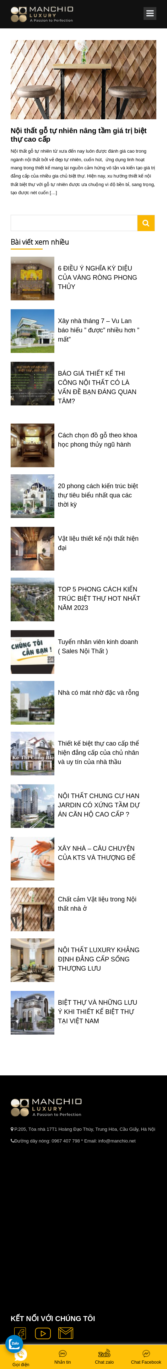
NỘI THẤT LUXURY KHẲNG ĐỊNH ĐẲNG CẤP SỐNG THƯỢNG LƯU (99, 959)
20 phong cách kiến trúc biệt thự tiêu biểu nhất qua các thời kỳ (98, 495)
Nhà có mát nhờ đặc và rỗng (98, 692)
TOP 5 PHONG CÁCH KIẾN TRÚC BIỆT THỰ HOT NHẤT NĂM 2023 (99, 598)
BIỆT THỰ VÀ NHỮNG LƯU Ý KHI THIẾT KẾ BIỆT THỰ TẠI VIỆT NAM (97, 1012)
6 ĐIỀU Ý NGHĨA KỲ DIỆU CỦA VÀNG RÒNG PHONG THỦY (97, 277)
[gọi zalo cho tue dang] (14, 1344)
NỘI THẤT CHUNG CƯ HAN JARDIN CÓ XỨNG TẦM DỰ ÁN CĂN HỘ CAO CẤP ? (99, 805)
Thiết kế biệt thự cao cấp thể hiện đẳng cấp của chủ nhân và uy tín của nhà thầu (98, 752)
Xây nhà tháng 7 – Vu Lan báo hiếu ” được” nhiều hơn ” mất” (98, 330)
